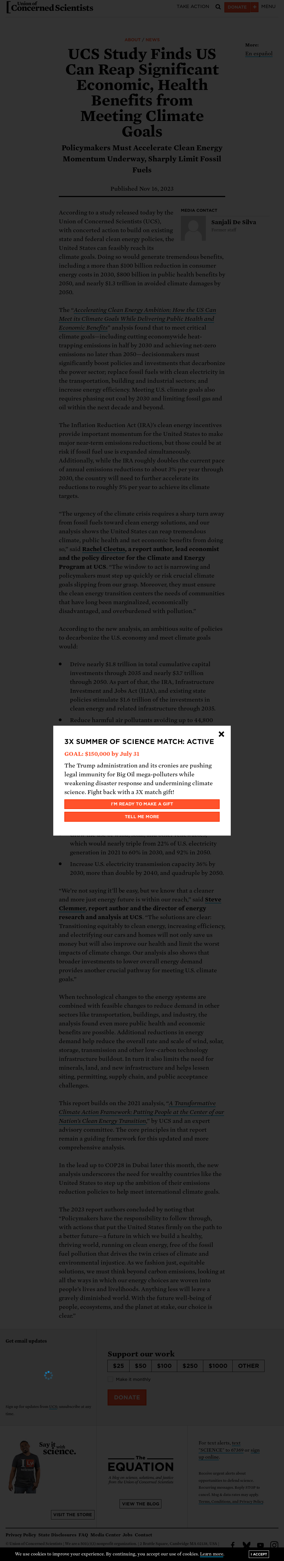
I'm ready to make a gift (142, 804)
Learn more (212, 1554)
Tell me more (142, 816)
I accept (259, 1554)
